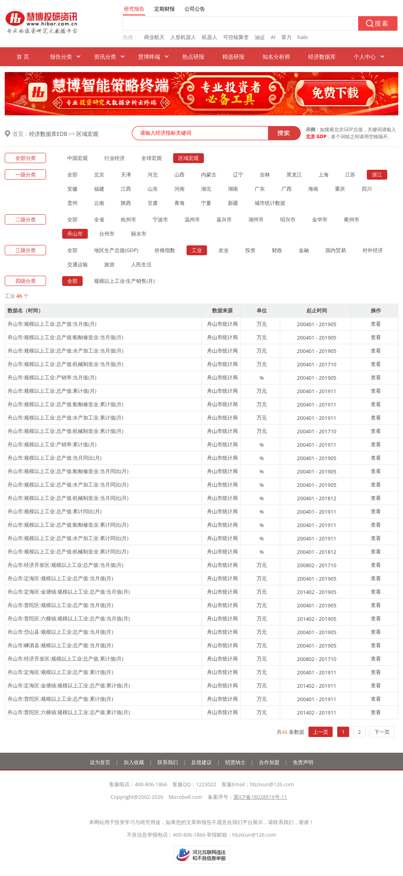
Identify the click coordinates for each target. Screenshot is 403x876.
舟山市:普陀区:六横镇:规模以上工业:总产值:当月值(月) (68, 618)
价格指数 (165, 250)
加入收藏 (134, 762)
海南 (313, 188)
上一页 (320, 731)
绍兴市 (288, 219)
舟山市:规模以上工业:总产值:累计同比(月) (54, 511)
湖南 (233, 188)
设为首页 (100, 762)
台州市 (107, 233)
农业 (223, 250)
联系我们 (167, 762)
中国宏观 (77, 157)
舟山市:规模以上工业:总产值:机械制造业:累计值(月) (65, 430)
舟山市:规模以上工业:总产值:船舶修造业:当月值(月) (65, 337)
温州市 (192, 219)
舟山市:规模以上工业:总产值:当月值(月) (51, 323)
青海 (179, 202)
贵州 (72, 202)
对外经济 (372, 250)
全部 (72, 174)
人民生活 (141, 264)
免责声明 (303, 762)
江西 (126, 188)
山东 (153, 188)
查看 (376, 323)
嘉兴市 (224, 219)
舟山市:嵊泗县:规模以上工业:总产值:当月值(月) (60, 645)
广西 (286, 188)
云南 (99, 202)
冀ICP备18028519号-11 (260, 796)
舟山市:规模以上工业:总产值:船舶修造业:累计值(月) (65, 404)
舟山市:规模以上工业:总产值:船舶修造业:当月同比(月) (67, 471)
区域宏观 (87, 133)
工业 (197, 250)
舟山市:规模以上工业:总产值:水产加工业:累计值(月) (65, 417)
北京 (99, 174)
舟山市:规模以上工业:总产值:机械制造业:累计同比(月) (67, 551)
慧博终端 (149, 56)
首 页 (23, 56)
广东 (260, 188)
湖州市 (256, 219)
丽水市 (138, 233)
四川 (367, 188)
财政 (277, 250)
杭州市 (128, 219)
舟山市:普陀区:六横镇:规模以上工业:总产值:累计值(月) (68, 712)
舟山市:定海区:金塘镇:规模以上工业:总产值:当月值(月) (68, 591)
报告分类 (61, 56)
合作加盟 (269, 762)
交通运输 (77, 264)
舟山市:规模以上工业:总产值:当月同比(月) (54, 457)
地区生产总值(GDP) (116, 250)
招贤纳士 (235, 762)
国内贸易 (335, 250)
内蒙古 (208, 174)
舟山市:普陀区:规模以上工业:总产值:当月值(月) (60, 605)
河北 (153, 174)
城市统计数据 (270, 202)
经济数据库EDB (48, 133)
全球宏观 (151, 157)
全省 (99, 219)
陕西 (126, 202)
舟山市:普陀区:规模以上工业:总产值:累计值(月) (60, 698)
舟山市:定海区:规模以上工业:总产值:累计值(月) (60, 672)
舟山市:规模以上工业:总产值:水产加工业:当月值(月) (65, 350)
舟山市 (75, 233)
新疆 (233, 202)
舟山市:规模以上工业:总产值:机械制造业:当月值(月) (65, 363)
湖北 (206, 188)
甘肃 (153, 202)
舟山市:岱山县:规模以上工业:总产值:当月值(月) (60, 631)
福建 (99, 188)
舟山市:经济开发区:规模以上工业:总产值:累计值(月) (65, 658)
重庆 (340, 188)
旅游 (109, 264)
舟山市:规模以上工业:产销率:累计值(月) (51, 444)
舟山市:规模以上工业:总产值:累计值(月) (51, 390)
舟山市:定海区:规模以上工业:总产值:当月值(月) (60, 578)
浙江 (377, 174)
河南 (179, 188)
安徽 (72, 188)
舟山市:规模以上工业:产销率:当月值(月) (51, 377)
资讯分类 (105, 56)
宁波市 (160, 219)
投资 (250, 250)
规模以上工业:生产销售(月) (124, 280)
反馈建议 (201, 762)
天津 (126, 174)
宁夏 (206, 202)
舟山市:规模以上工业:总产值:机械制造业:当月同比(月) (67, 497)
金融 (304, 250)
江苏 (350, 174)
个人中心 (365, 56)
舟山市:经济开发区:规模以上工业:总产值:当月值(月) (65, 564)
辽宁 (238, 174)
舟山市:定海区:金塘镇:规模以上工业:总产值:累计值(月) (68, 685)
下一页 (382, 731)
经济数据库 (322, 56)
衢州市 (351, 219)
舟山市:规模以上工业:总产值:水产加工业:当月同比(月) (67, 484)
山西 (179, 174)
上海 (323, 174)
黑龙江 (294, 174)
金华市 (319, 219)
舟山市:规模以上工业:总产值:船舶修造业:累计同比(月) (67, 524)
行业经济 (114, 157)
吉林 (265, 174)
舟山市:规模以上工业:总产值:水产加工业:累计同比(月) (67, 538)
